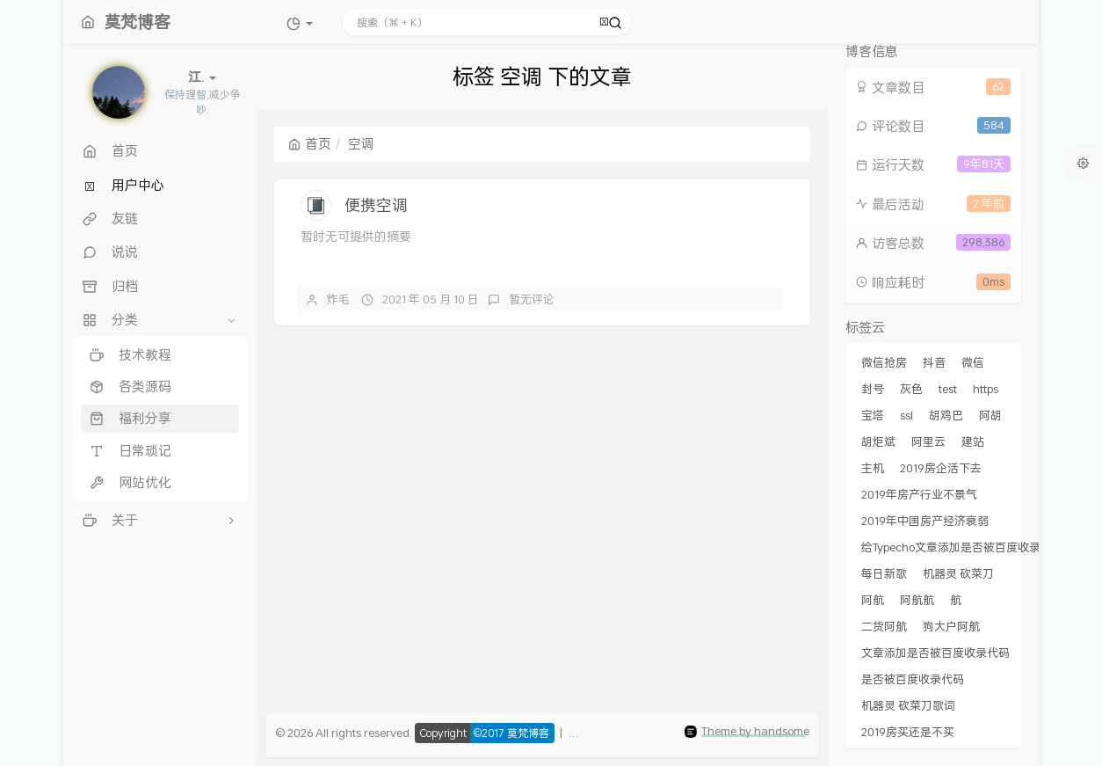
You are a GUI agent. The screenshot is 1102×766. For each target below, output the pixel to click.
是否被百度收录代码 (912, 679)
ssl (906, 415)
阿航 (872, 600)
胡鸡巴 (946, 415)
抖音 (934, 362)
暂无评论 (532, 299)
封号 (872, 389)
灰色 (911, 389)
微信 (972, 362)
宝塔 (872, 415)
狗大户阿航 (951, 626)
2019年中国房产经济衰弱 (925, 521)
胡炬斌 (878, 441)
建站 (972, 441)
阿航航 (917, 600)
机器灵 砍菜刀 (958, 573)
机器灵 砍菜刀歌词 (908, 705)
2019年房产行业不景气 (919, 494)
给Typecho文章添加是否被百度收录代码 (962, 547)
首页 (309, 143)
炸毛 (338, 299)
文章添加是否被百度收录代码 (935, 652)
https (985, 389)
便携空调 (376, 204)
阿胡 (990, 415)
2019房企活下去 (941, 468)
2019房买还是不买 (907, 732)
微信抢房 (884, 362)
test (948, 389)
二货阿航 (884, 626)
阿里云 (928, 441)
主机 (872, 468)
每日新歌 (884, 573)
